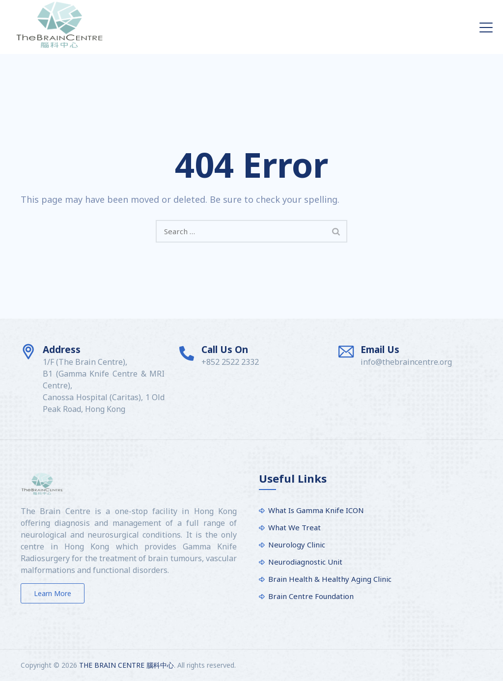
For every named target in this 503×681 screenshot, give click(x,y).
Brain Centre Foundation (311, 596)
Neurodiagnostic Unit (305, 562)
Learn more (52, 593)
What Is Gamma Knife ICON (316, 510)
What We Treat (294, 527)
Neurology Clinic (296, 544)
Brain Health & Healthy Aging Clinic (329, 579)
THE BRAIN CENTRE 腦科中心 (126, 665)
